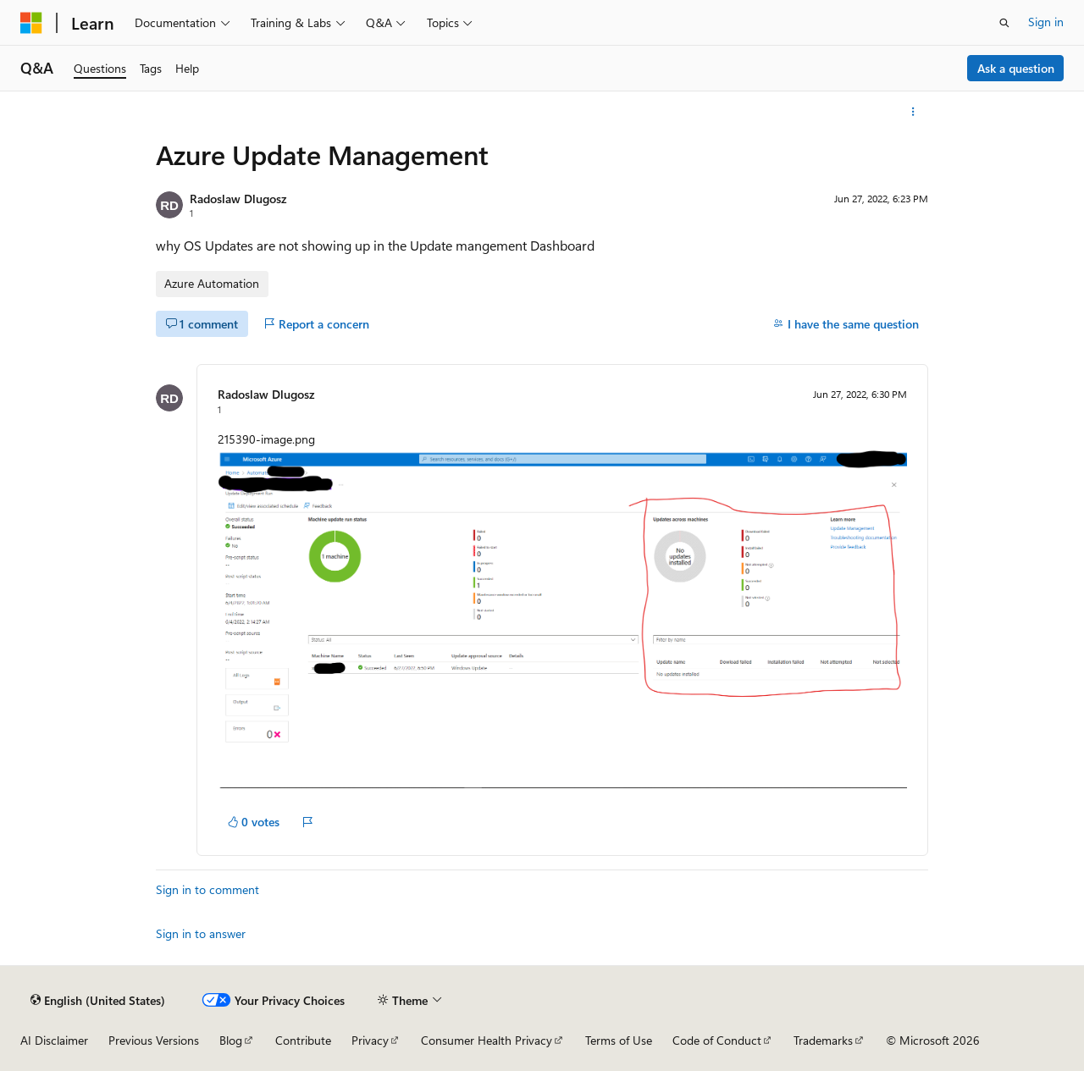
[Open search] (1004, 23)
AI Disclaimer (54, 1040)
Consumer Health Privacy (486, 1040)
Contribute (303, 1040)
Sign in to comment (207, 889)
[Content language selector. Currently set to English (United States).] (97, 999)
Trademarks (823, 1040)
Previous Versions (153, 1040)
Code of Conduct (716, 1040)
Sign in (1046, 22)
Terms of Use (618, 1040)
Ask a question (1015, 68)
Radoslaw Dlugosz (238, 198)
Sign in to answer (201, 933)
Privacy (370, 1040)
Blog (230, 1040)
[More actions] (913, 111)
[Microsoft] (31, 23)
